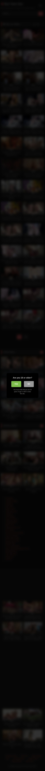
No (29, 384)
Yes (16, 384)
